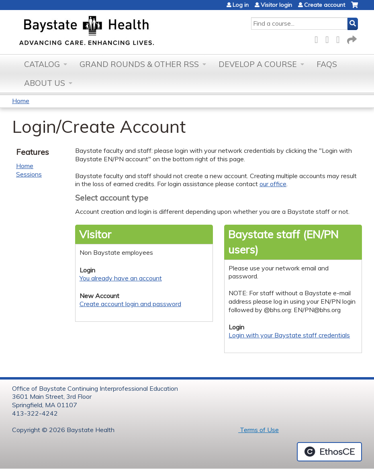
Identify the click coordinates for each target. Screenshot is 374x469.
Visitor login (276, 5)
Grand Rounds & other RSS (139, 64)
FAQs (327, 64)
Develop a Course (258, 64)
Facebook (319, 38)
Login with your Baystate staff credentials (289, 335)
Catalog (42, 64)
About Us (44, 83)
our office (273, 184)
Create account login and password (130, 304)
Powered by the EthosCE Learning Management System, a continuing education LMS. (329, 451)
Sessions (29, 174)
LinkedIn (340, 38)
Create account (324, 5)
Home (20, 101)
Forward (351, 38)
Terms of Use (258, 430)
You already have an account (121, 278)
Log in (241, 5)
